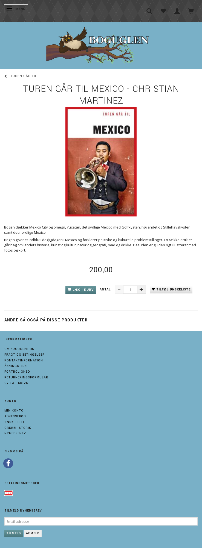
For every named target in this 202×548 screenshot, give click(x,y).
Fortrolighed (17, 372)
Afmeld (33, 533)
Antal (106, 289)
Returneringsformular (26, 377)
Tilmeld (13, 533)
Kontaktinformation (23, 360)
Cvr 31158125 (16, 383)
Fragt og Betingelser (24, 355)
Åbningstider (16, 366)
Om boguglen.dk (19, 349)
